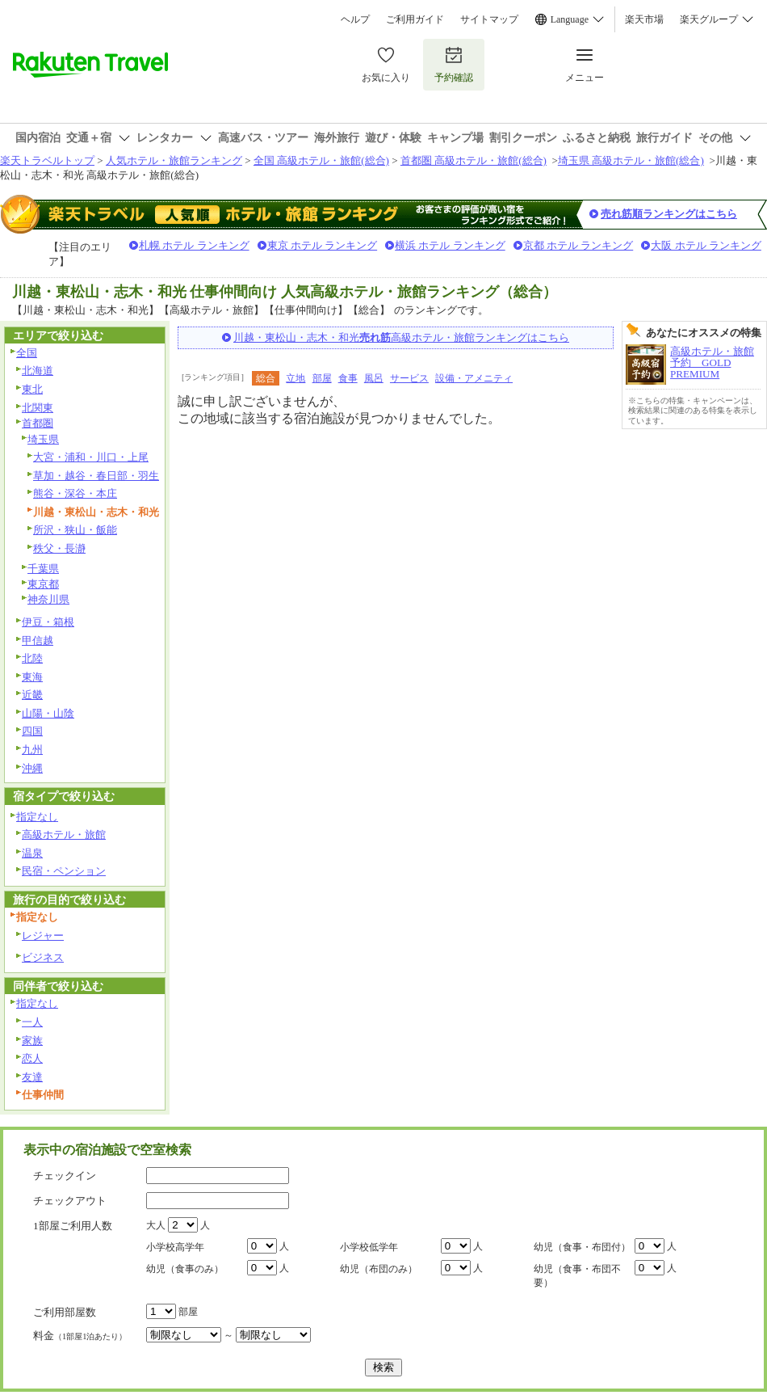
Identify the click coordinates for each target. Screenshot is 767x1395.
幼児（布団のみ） (378, 1269)
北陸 (32, 658)
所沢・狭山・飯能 (75, 530)
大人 (156, 1225)
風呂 (374, 378)
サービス (409, 378)
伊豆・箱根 (48, 622)
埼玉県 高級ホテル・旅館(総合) (631, 160)
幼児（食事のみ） (185, 1269)
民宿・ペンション (64, 871)
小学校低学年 (369, 1247)
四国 (32, 731)
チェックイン (64, 1176)
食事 (348, 378)
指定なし (37, 817)
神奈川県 (48, 599)
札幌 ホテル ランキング (194, 245)
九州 (32, 750)
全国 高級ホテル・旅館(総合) (321, 160)
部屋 (322, 378)
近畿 (32, 695)
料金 (80, 1336)
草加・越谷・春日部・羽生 (96, 476)
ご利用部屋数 (64, 1312)
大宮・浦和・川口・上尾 (91, 457)
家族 (32, 1041)
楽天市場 (644, 19)
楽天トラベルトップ (47, 160)
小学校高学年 (175, 1247)
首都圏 (37, 423)
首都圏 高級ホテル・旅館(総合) (473, 160)
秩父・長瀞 (59, 548)
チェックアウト (70, 1201)
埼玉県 (43, 439)
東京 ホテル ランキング (322, 245)
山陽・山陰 (48, 713)
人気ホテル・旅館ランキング (174, 160)
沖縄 (32, 768)
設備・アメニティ (474, 378)
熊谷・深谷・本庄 (75, 493)
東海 (32, 677)
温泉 (32, 853)
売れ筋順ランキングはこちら (669, 214)
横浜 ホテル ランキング (450, 245)
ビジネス (43, 957)
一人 (32, 1022)
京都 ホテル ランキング (578, 245)
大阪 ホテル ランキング (706, 245)
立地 (295, 378)
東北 (32, 389)
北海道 (37, 371)
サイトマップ (489, 19)
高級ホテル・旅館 (64, 834)
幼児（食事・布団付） (582, 1247)
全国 (26, 353)
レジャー (43, 935)
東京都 (43, 584)
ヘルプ (355, 19)
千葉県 (43, 569)
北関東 (37, 408)
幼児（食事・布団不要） (577, 1275)
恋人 (32, 1058)
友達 (32, 1077)
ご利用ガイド (415, 19)
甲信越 (37, 640)
